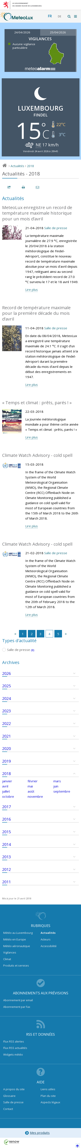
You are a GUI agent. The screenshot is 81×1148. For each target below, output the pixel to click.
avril (5, 786)
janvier (7, 781)
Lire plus (31, 289)
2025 (6, 685)
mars (57, 781)
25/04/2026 (58, 32)
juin (55, 786)
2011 (6, 881)
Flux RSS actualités (15, 1048)
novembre (35, 796)
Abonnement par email (18, 1000)
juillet (6, 791)
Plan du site (48, 1096)
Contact (8, 1109)
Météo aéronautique (16, 946)
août (31, 791)
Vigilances (9, 952)
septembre (61, 791)
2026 (6, 673)
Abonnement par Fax (16, 1007)
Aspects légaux (50, 1102)
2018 (30, 166)
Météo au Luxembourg (18, 933)
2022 (6, 723)
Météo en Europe (14, 939)
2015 (6, 831)
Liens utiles (48, 1089)
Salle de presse (55, 228)
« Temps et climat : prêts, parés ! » (37, 402)
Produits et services (16, 965)
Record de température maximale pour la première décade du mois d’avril (36, 313)
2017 (6, 806)
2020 (6, 748)
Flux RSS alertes (13, 1041)
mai (30, 786)
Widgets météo (13, 1054)
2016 (6, 819)
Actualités (17, 166)
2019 (6, 761)
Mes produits (37, 1133)
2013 (6, 856)
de (59, 16)
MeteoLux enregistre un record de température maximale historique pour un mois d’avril (37, 213)
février (33, 781)
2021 (6, 736)
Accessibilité (49, 946)
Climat (7, 959)
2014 (6, 844)
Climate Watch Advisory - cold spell (37, 455)
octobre (8, 796)
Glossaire (9, 1096)
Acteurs (46, 939)
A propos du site (14, 1089)
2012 (6, 869)
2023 (6, 710)
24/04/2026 (22, 32)
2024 (6, 698)
